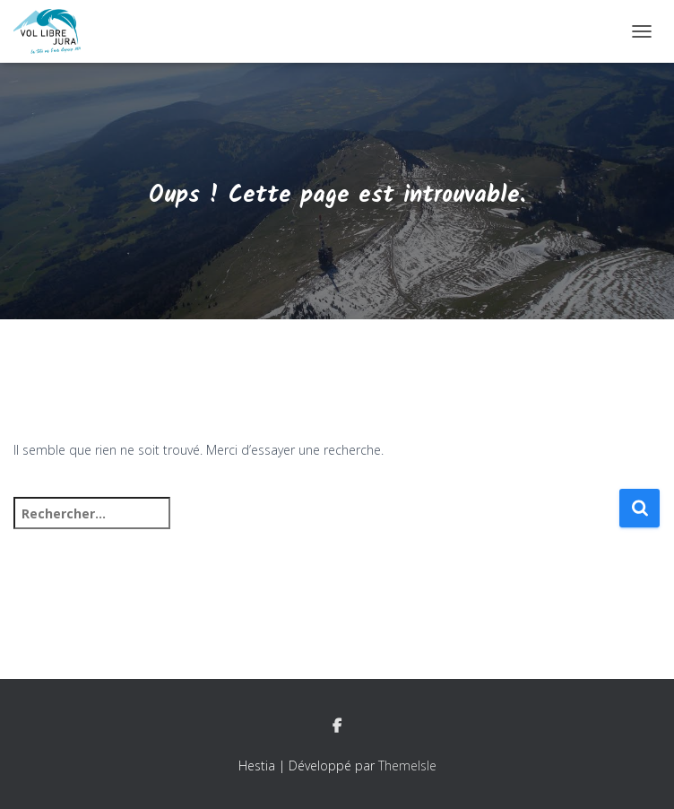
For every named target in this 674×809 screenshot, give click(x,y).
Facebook (337, 726)
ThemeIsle (407, 765)
